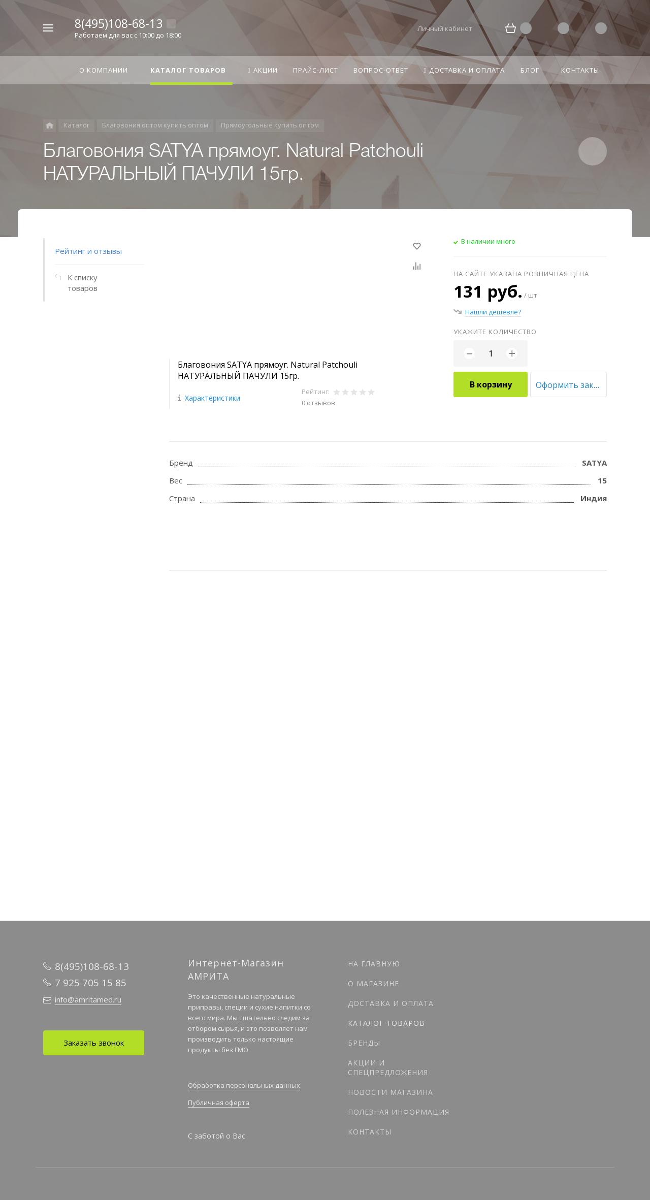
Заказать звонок (93, 1042)
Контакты (370, 1132)
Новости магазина (390, 1092)
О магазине (373, 983)
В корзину (491, 384)
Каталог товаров (386, 1023)
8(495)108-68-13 (118, 23)
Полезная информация (398, 1112)
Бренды (364, 1043)
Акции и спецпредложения (388, 1067)
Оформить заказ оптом (571, 385)
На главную (374, 963)
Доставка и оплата (391, 1003)
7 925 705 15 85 (90, 982)
